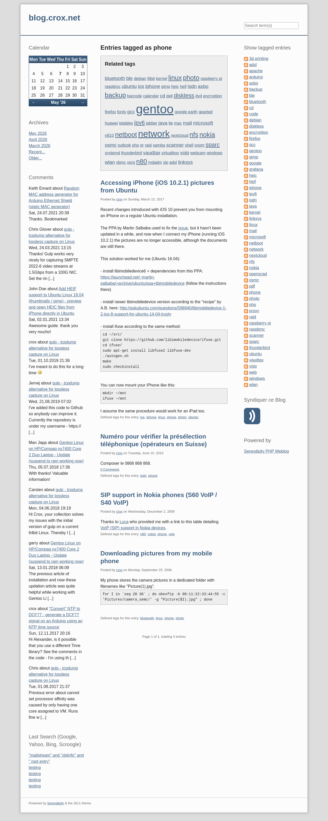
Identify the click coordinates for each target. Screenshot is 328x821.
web (253, 372)
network (154, 134)
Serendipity (55, 803)
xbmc (121, 162)
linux (175, 77)
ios (141, 86)
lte (171, 123)
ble (129, 78)
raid (148, 145)
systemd (112, 153)
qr (142, 145)
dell (169, 96)
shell (189, 145)
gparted (205, 112)
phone (171, 417)
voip (184, 152)
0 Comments (109, 469)
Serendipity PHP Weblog (266, 451)
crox (119, 199)
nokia (207, 134)
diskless (184, 95)
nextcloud (180, 135)
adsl (173, 162)
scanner (175, 145)
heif (183, 86)
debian (140, 78)
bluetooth (115, 78)
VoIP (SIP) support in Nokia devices (132, 528)
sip (165, 162)
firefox (110, 112)
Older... (35, 158)
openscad (258, 274)
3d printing (258, 58)
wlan (110, 162)
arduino (256, 77)
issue (183, 228)
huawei (111, 123)
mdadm (155, 162)
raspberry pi (211, 78)
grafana (256, 169)
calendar (151, 96)
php (135, 145)
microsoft (203, 123)
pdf (252, 286)
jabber (151, 123)
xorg (131, 162)
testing (35, 767)
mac (178, 123)
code (253, 114)
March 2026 (39, 146)
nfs (194, 134)
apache (256, 71)
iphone (152, 86)
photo (191, 77)
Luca (124, 522)
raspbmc (112, 86)
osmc (111, 145)
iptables (126, 123)
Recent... (37, 152)
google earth (186, 112)
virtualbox (170, 153)
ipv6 (139, 122)
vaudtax (151, 152)
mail (187, 123)
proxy (254, 311)
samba (159, 145)
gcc (131, 111)
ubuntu (129, 86)
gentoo (154, 109)
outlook (124, 145)
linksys (185, 162)
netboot (126, 134)
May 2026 (38, 133)
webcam (198, 153)
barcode (134, 96)
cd (162, 95)
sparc (213, 144)
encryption (212, 96)
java (162, 123)
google (255, 163)
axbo (203, 86)
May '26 (58, 102)
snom (199, 145)
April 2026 (38, 139)
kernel (161, 78)
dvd (198, 96)
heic (175, 86)
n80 (141, 161)
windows (214, 153)
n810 (109, 135)
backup (115, 95)
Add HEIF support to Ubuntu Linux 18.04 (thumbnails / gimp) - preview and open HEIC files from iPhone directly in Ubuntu (56, 301)
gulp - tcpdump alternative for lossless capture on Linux (52, 235)
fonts (121, 112)
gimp (165, 86)
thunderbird (131, 153)
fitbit (151, 78)
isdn (192, 86)
